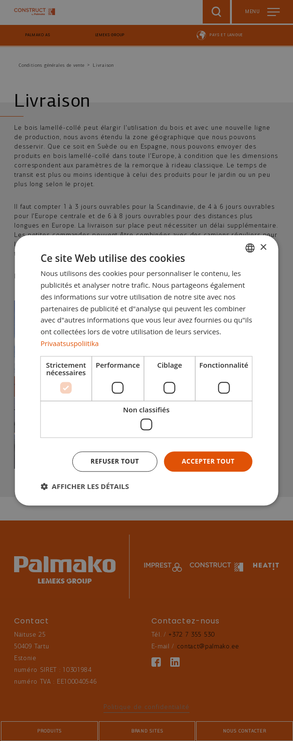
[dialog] (146, 370)
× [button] (263, 247)
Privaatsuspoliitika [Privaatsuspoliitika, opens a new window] (70, 342)
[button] (84, 486)
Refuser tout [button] (112, 461)
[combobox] (250, 247)
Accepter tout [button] (207, 461)
